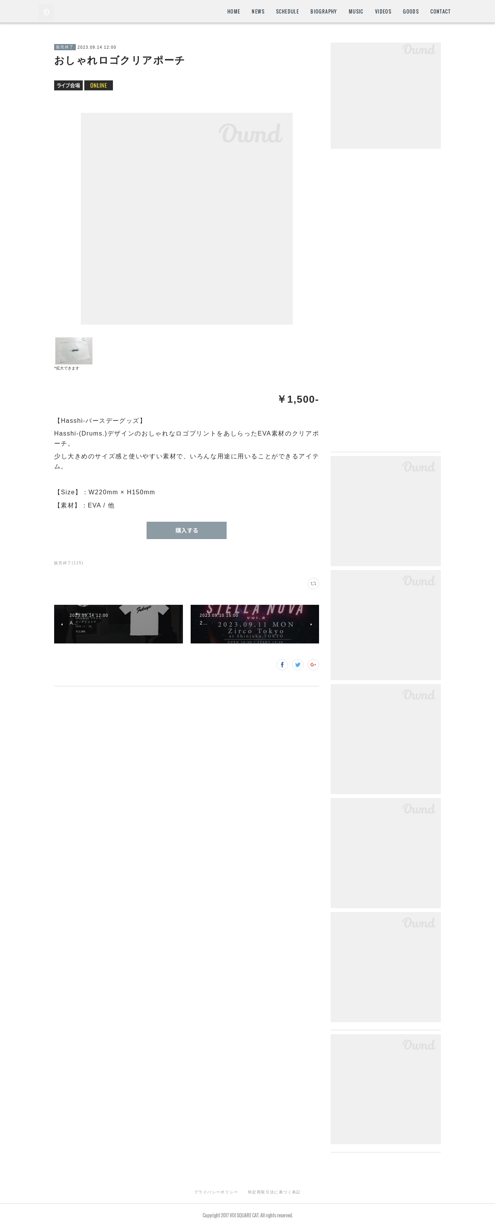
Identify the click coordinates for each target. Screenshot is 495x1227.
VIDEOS (383, 11)
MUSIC (356, 11)
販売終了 (65, 47)
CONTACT (440, 11)
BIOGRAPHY (324, 11)
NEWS (258, 11)
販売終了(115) (69, 563)
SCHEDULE (287, 11)
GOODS (411, 11)
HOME (234, 11)
